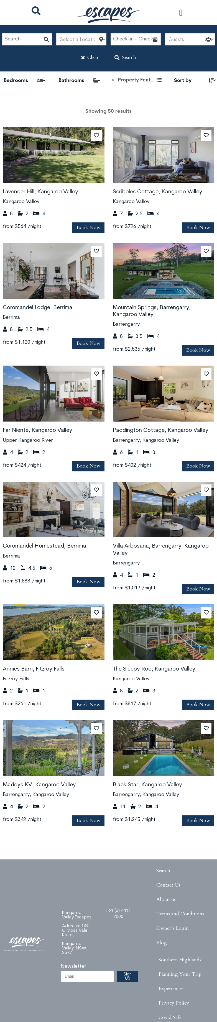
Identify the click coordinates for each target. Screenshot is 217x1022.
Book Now (88, 227)
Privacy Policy (174, 1003)
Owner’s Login (172, 928)
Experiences (171, 988)
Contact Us (168, 885)
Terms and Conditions (180, 913)
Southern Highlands (180, 959)
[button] (181, 12)
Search (125, 57)
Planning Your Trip (180, 974)
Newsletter (73, 966)
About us (166, 899)
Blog (161, 942)
